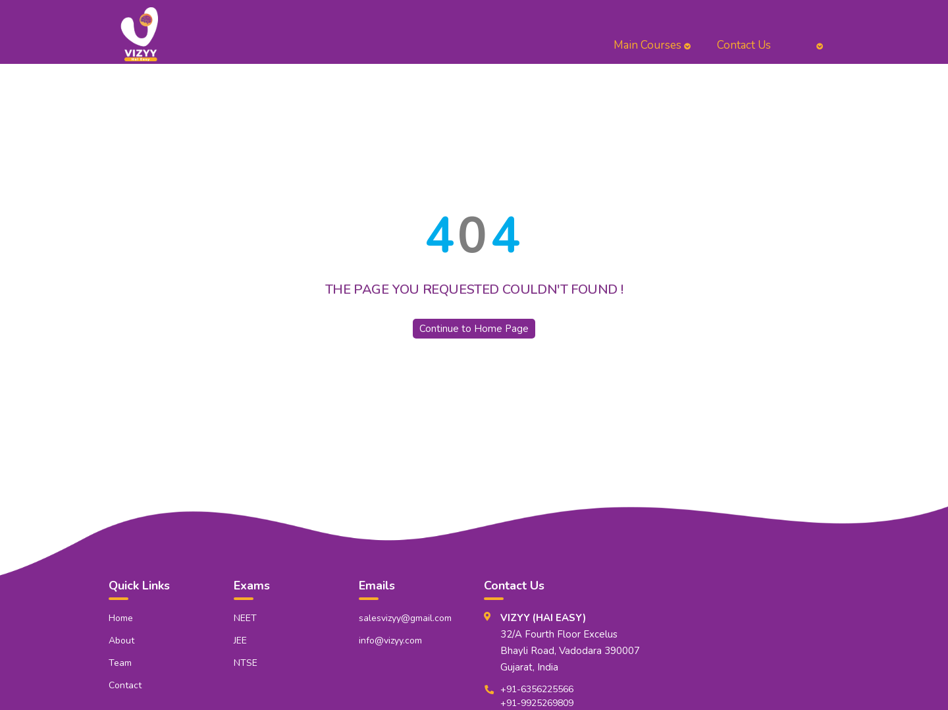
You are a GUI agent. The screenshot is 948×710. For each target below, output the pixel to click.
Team (120, 663)
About (121, 640)
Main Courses (652, 45)
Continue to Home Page (474, 328)
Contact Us (744, 45)
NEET (245, 618)
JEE (240, 640)
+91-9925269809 (536, 703)
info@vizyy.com (390, 640)
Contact (125, 685)
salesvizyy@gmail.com (405, 618)
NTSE (245, 663)
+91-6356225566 (536, 689)
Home (121, 618)
